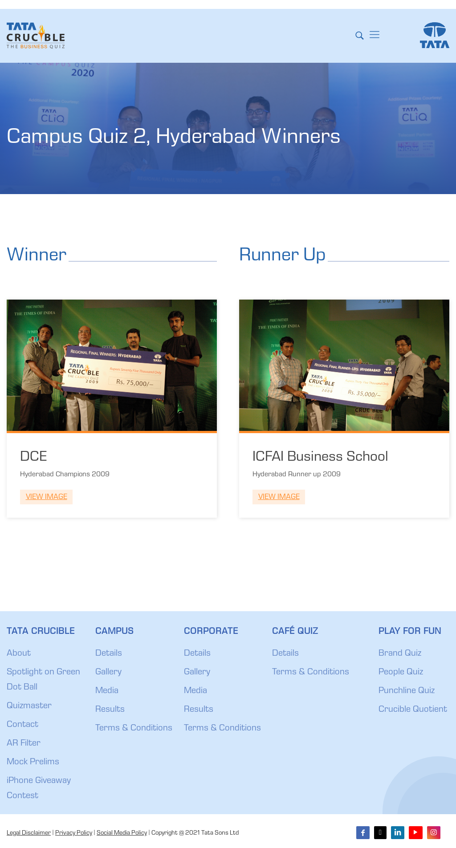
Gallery (108, 672)
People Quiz (401, 672)
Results (110, 710)
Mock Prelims (33, 762)
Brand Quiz (400, 653)
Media (106, 691)
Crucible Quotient (413, 710)
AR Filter (24, 743)
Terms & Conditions (133, 728)
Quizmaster (29, 706)
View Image (46, 497)
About (19, 653)
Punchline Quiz (407, 691)
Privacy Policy (73, 833)
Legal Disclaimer (29, 833)
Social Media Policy (122, 833)
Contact (22, 725)
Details (108, 653)
